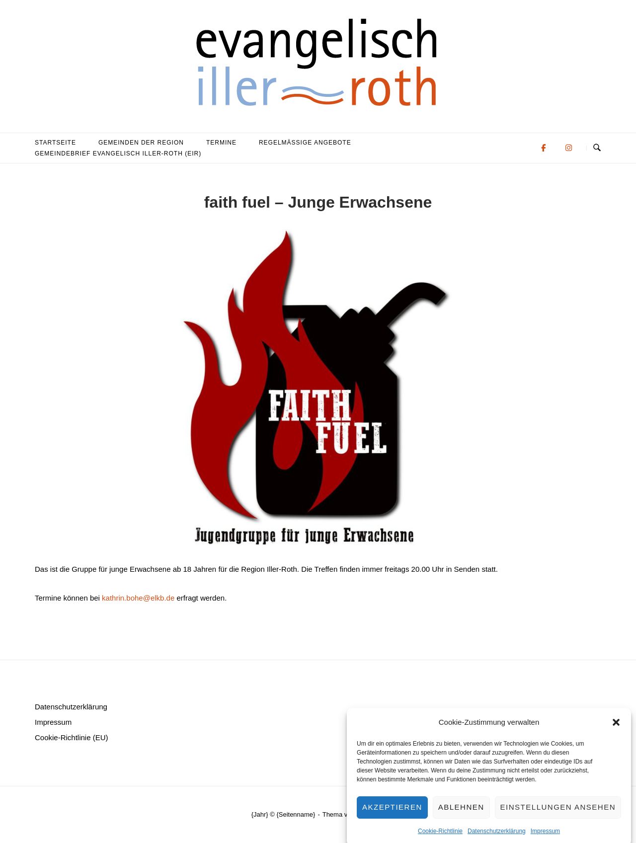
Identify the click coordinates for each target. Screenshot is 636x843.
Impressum (545, 838)
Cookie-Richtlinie (440, 838)
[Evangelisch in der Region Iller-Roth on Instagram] (568, 148)
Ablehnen (461, 814)
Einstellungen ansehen (558, 814)
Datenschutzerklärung (497, 838)
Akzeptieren (392, 814)
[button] (616, 729)
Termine (221, 142)
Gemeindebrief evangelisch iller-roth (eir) (118, 153)
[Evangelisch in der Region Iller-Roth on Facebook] (543, 148)
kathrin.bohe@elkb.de (138, 598)
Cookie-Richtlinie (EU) (71, 737)
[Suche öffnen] (597, 148)
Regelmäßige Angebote (305, 142)
